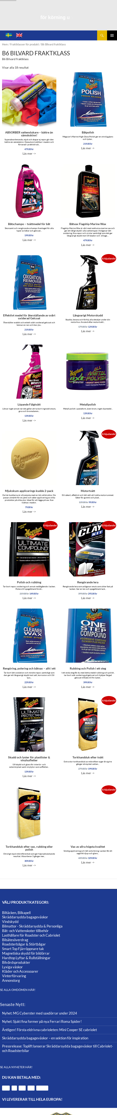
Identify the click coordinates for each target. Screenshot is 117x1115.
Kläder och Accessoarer (20, 971)
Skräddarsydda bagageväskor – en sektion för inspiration (45, 1038)
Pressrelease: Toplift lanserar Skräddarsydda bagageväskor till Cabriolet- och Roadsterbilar (57, 1048)
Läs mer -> (29, 113)
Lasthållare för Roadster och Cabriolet (31, 935)
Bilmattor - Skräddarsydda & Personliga (32, 926)
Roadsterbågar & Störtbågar (24, 944)
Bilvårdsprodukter (16, 962)
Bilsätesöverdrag (15, 940)
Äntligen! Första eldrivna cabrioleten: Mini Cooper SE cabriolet (49, 1030)
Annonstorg (11, 980)
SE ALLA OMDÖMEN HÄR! (17, 990)
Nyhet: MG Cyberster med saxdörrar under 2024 (39, 1013)
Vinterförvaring (14, 976)
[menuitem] (9, 35)
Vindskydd (10, 921)
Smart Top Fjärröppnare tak (23, 949)
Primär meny (112, 35)
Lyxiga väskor (12, 967)
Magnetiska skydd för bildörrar (26, 953)
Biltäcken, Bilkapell (16, 912)
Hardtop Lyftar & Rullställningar (26, 958)
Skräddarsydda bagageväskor (25, 917)
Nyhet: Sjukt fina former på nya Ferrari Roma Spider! (42, 1021)
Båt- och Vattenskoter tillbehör (25, 931)
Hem (5, 44)
